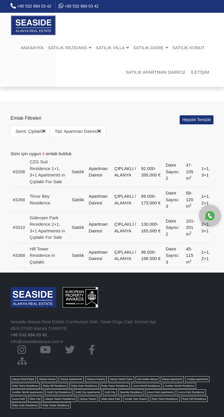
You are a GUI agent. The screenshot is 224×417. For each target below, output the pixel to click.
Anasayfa (32, 47)
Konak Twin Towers (136, 398)
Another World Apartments (27, 392)
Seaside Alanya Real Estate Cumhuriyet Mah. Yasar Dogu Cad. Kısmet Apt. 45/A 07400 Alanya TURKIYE (83, 325)
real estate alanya (147, 379)
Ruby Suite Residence (84, 385)
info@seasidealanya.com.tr (36, 341)
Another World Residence (179, 385)
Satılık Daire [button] (150, 47)
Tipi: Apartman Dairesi (78, 131)
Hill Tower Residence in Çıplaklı (42, 255)
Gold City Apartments (87, 392)
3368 (20, 255)
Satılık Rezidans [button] (69, 47)
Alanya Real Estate (23, 379)
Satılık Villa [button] (112, 47)
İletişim (200, 72)
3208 (20, 171)
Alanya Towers (87, 398)
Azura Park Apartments (160, 392)
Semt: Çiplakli (30, 131)
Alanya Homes (47, 379)
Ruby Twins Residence (25, 385)
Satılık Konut (188, 47)
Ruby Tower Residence (115, 385)
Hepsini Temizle (196, 119)
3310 (20, 227)
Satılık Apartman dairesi (155, 72)
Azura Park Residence (191, 392)
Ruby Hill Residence (54, 385)
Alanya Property (96, 379)
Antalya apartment (197, 379)
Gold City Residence (59, 392)
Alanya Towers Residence (60, 398)
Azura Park (18, 398)
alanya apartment (172, 379)
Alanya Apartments (71, 379)
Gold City (109, 392)
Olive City (35, 398)
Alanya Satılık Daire (121, 379)
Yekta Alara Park (110, 398)
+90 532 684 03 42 (30, 6)
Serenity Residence (131, 392)
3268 (20, 199)
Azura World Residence (146, 385)
